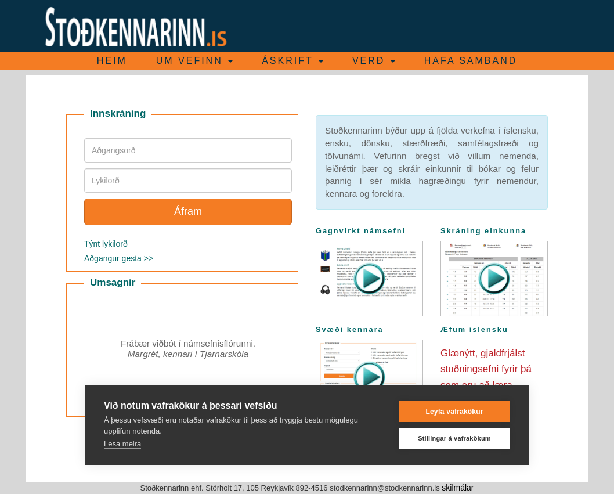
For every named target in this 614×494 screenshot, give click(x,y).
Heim (112, 61)
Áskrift (292, 61)
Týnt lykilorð (106, 243)
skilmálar (458, 487)
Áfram (188, 211)
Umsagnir (112, 282)
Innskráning (118, 113)
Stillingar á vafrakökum (454, 438)
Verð (373, 61)
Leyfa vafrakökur (454, 412)
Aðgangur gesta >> (118, 258)
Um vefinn (194, 61)
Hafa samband (470, 61)
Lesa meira (122, 443)
